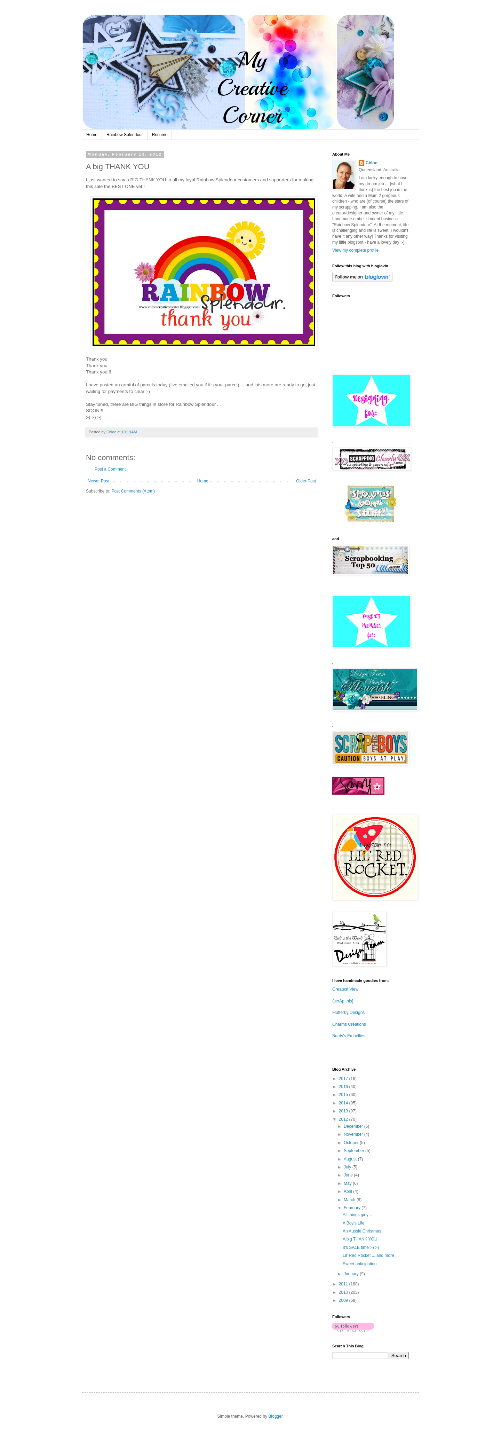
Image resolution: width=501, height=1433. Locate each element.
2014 (344, 1103)
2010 (344, 1292)
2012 (344, 1119)
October (352, 1142)
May (348, 1183)
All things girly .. (357, 1214)
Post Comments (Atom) (133, 491)
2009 (344, 1300)
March (350, 1199)
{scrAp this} (342, 1001)
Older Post (306, 481)
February (352, 1207)
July (348, 1167)
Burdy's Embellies (348, 1035)
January (352, 1273)
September (354, 1150)
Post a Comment (110, 469)
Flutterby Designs (348, 1012)
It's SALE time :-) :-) (361, 1247)
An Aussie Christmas (362, 1231)
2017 (344, 1078)
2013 (344, 1111)
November (354, 1134)
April (348, 1191)
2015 (344, 1094)
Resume (160, 134)
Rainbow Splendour (124, 134)
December (354, 1126)
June (349, 1175)
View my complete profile (355, 250)
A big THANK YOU (360, 1239)
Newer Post (98, 481)
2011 (344, 1284)
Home (91, 134)
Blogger (275, 1416)
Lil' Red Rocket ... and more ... (371, 1255)
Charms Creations (349, 1024)
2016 (344, 1086)
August (351, 1159)
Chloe (371, 162)
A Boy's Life (353, 1223)
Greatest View (345, 989)
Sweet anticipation (359, 1263)
